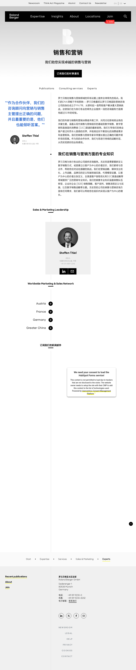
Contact (67, 656)
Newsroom (66, 627)
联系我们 (73, 601)
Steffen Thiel (30, 136)
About (8, 582)
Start (28, 559)
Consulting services (71, 88)
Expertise (44, 559)
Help (70, 639)
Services (62, 559)
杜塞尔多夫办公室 (28, 144)
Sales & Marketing (85, 559)
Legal (69, 633)
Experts (92, 88)
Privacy (68, 645)
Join (7, 587)
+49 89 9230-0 (75, 595)
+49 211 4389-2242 (68, 264)
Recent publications (16, 576)
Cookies (67, 650)
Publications (46, 88)
